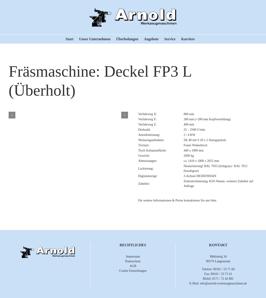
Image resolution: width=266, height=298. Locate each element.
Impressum (133, 256)
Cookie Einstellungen (133, 270)
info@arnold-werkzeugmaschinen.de (223, 283)
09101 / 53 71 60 (224, 269)
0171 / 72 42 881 (223, 278)
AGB (133, 266)
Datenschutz (133, 261)
